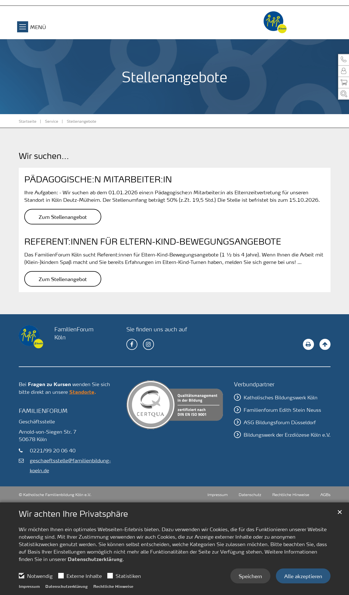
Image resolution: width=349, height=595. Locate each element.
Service (51, 121)
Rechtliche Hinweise (113, 586)
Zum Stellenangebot (63, 216)
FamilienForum (43, 410)
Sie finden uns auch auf (156, 329)
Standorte (81, 392)
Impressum (29, 586)
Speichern (250, 576)
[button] (343, 59)
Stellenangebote (81, 121)
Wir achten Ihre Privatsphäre (73, 513)
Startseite (27, 121)
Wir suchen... (44, 156)
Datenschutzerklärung (95, 559)
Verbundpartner (254, 384)
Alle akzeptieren (303, 576)
